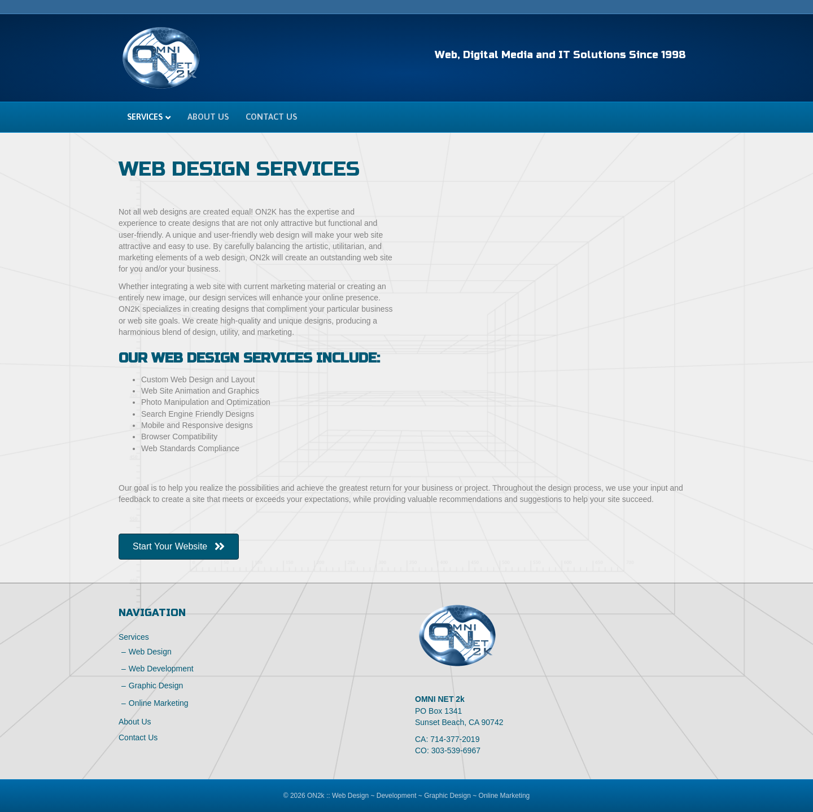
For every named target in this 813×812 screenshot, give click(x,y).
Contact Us (271, 116)
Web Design (150, 651)
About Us (208, 116)
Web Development (161, 668)
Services (145, 116)
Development (397, 796)
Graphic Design (156, 685)
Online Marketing (159, 703)
